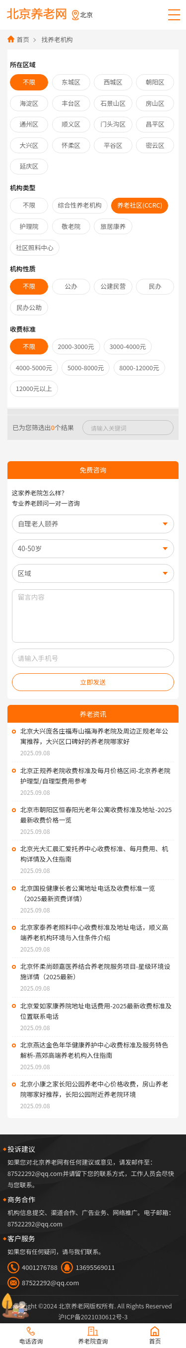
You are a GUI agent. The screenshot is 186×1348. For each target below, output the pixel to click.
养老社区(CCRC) (137, 201)
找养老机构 (56, 39)
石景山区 (113, 101)
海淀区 (29, 101)
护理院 (29, 221)
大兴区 (29, 142)
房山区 (155, 101)
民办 (155, 280)
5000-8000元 (83, 360)
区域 (22, 562)
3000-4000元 (125, 339)
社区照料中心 (34, 242)
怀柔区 (71, 142)
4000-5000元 (33, 360)
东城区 (71, 81)
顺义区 (71, 122)
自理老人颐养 (35, 515)
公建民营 (113, 280)
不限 (29, 81)
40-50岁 (27, 538)
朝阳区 (155, 81)
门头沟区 (113, 122)
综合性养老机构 (79, 201)
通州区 (29, 122)
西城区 (113, 81)
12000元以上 (33, 380)
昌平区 (155, 122)
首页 (22, 39)
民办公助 (29, 301)
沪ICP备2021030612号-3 (93, 1302)
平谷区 (113, 142)
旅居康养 (113, 221)
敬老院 (71, 221)
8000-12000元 (135, 360)
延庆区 (29, 163)
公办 (71, 280)
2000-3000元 (75, 339)
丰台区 (71, 101)
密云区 (155, 142)
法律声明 (93, 1312)
